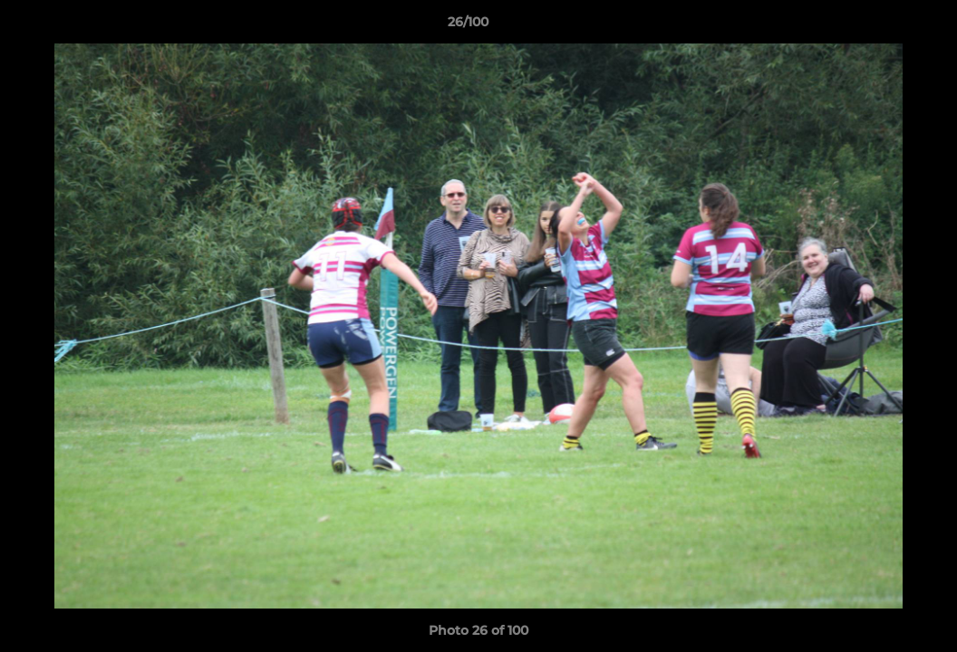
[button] (881, 26)
